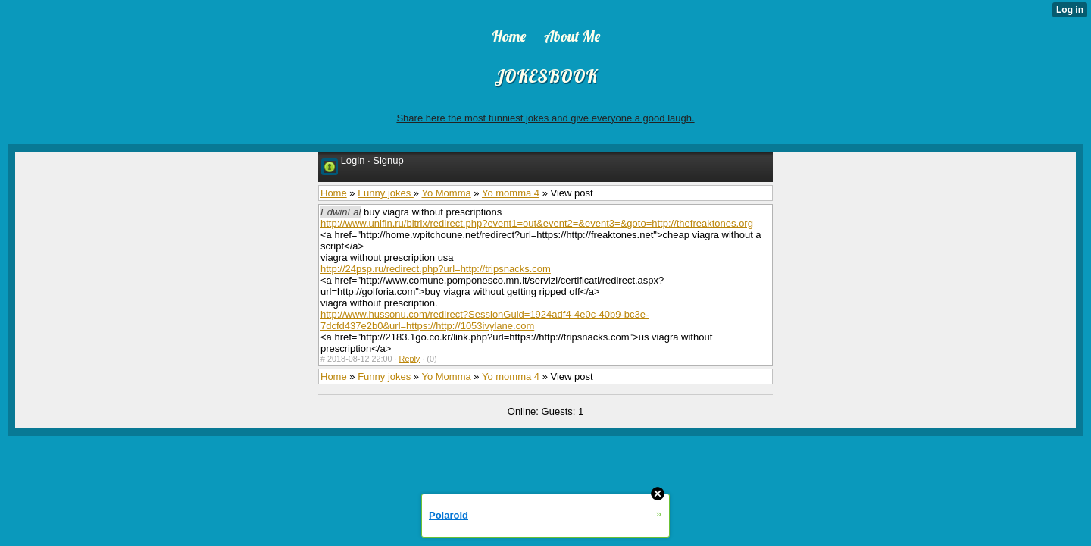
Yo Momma (445, 193)
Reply (409, 358)
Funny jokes (386, 193)
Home (333, 193)
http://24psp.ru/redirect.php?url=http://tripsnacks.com (435, 269)
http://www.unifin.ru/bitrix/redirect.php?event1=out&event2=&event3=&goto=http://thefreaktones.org (536, 223)
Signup (388, 160)
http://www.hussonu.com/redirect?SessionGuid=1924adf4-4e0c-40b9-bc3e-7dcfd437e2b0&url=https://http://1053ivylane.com (484, 320)
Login (353, 160)
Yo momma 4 (510, 193)
